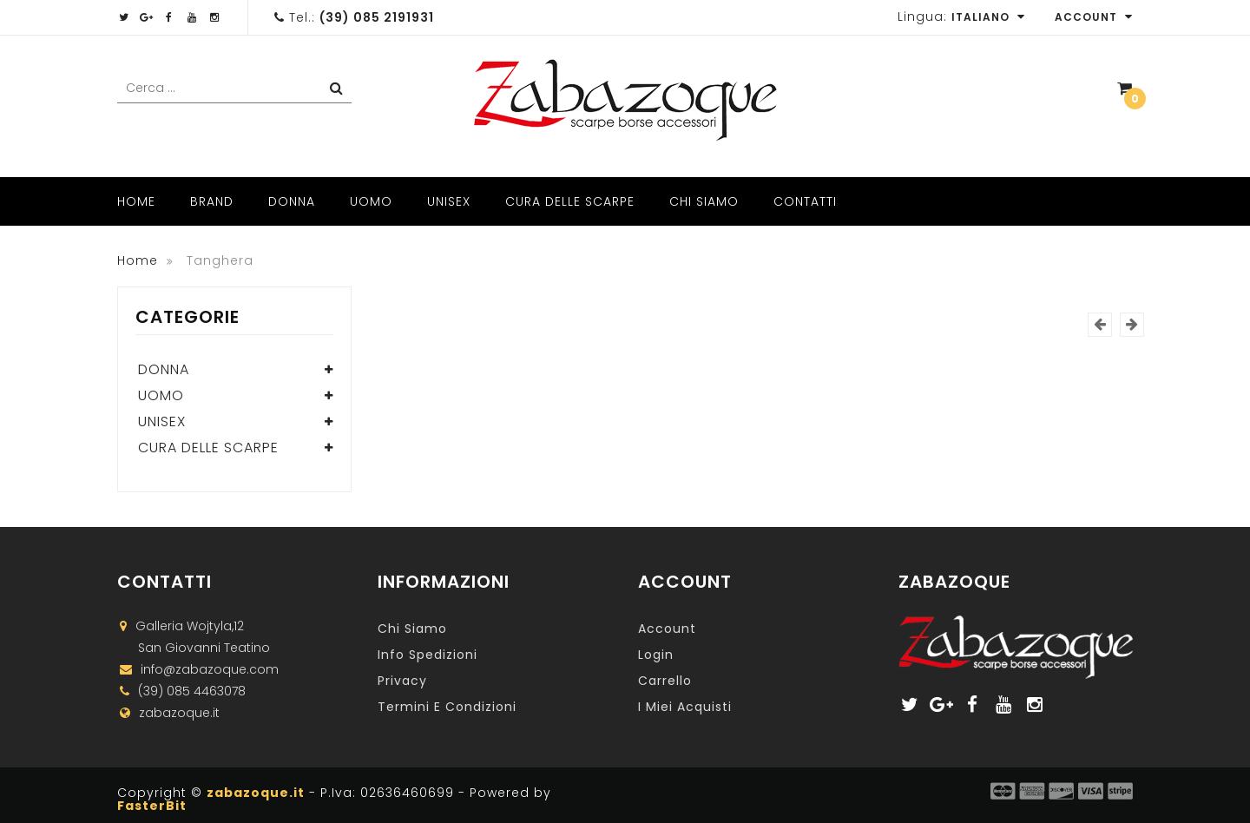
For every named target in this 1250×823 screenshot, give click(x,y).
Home (136, 201)
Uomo (371, 201)
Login (656, 654)
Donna (291, 201)
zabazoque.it (256, 792)
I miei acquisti (685, 706)
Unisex (448, 201)
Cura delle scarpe (570, 201)
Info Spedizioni (427, 654)
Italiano (988, 17)
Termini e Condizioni (447, 706)
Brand (212, 201)
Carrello (665, 680)
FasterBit (152, 805)
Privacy (402, 680)
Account (1094, 17)
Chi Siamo (704, 201)
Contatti (805, 201)
